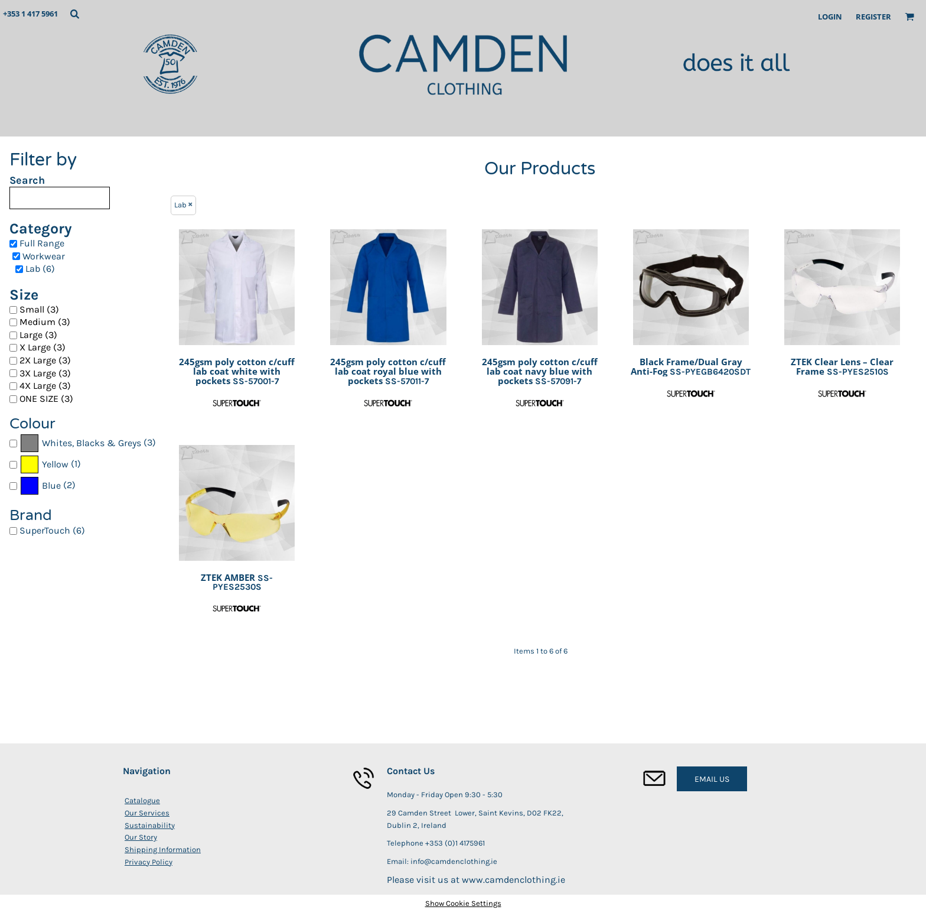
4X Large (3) (45, 385)
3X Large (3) (45, 373)
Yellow (55, 464)
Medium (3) (44, 321)
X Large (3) (42, 347)
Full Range (41, 243)
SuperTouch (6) (52, 530)
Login (830, 16)
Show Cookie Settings (463, 903)
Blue (51, 485)
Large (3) (38, 334)
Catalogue (142, 800)
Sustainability (150, 825)
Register (873, 16)
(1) (50, 464)
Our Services (147, 812)
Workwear (43, 256)
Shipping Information (163, 849)
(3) (87, 443)
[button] (74, 13)
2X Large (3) (45, 360)
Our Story (141, 837)
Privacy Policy (148, 861)
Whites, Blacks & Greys (91, 443)
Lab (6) (40, 268)
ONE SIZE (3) (46, 398)
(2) (47, 485)
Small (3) (39, 309)
